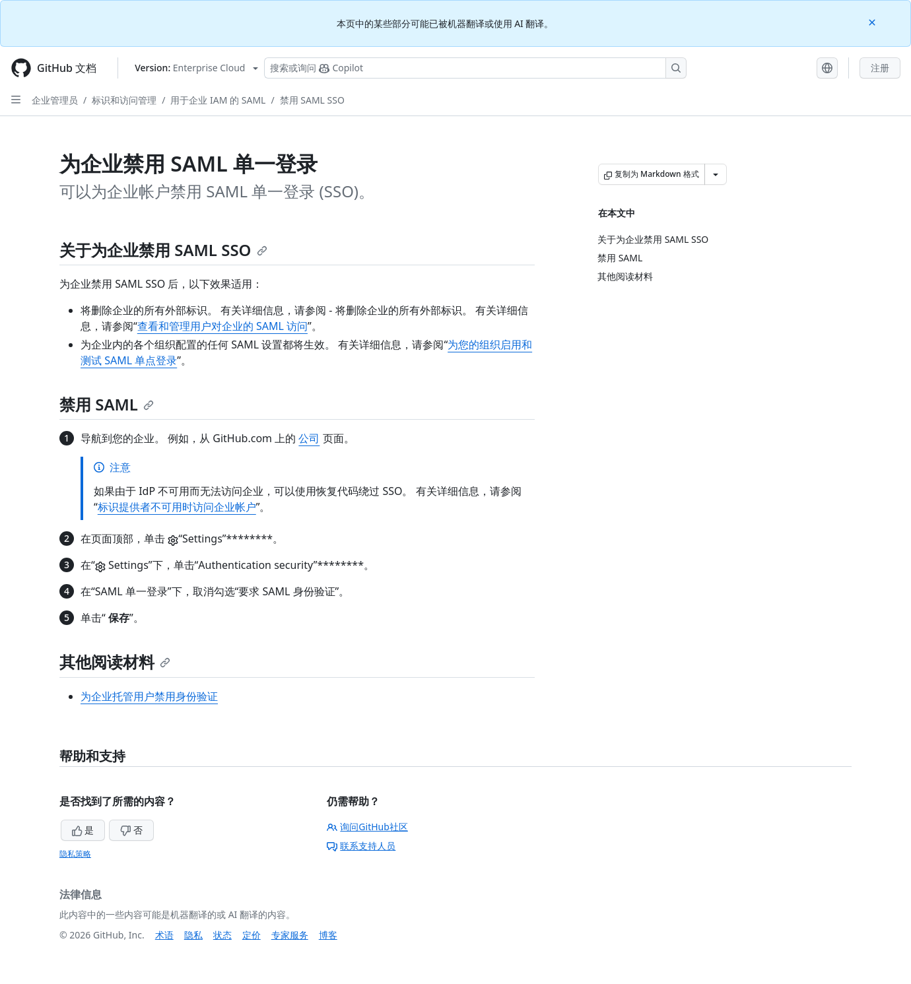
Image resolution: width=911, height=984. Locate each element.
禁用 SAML (106, 404)
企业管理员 (55, 100)
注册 (880, 67)
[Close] (873, 21)
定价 (251, 935)
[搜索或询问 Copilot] (475, 68)
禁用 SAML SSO (312, 100)
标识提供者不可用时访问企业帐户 (177, 507)
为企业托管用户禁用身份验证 (149, 696)
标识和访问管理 (124, 100)
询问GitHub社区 (367, 826)
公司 (309, 438)
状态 (222, 935)
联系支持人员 (361, 845)
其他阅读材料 (114, 661)
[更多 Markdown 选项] (715, 174)
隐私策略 (75, 853)
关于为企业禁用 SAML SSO (163, 250)
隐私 (193, 935)
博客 (328, 935)
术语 (164, 935)
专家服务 (289, 935)
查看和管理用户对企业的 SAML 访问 (222, 326)
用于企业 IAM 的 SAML (217, 100)
